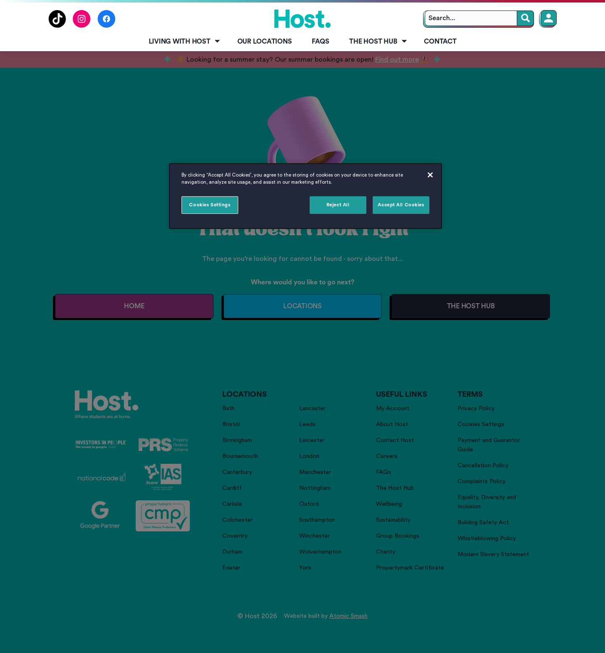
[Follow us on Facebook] (106, 25)
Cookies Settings (209, 205)
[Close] (430, 175)
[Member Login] (549, 18)
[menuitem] (183, 42)
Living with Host (185, 41)
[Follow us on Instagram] (82, 25)
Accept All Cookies (401, 205)
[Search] (525, 18)
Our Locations (264, 41)
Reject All (338, 205)
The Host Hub (378, 41)
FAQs (320, 41)
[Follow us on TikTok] (57, 25)
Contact (440, 41)
